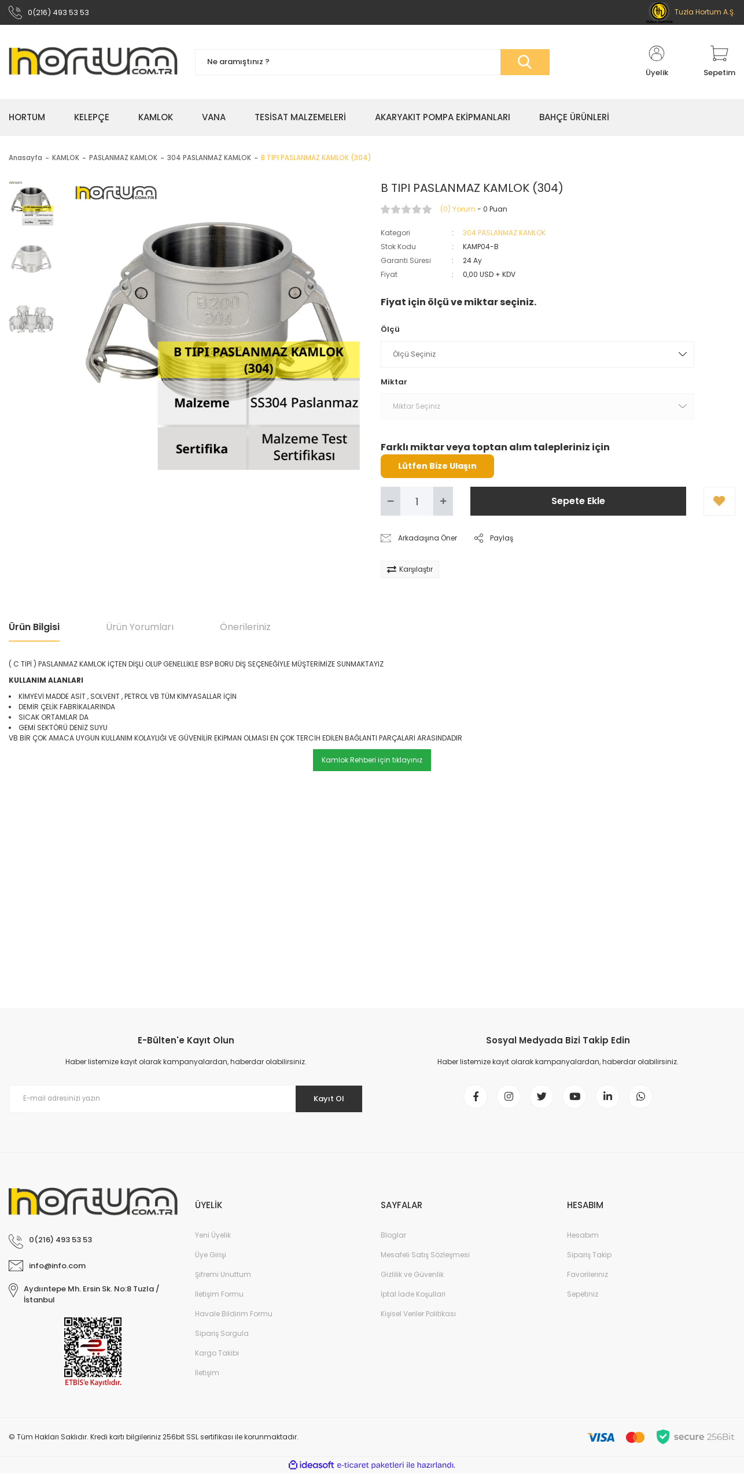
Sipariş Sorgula (222, 1341)
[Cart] (719, 64)
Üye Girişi (210, 1262)
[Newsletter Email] (186, 1101)
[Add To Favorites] (719, 504)
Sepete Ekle (578, 503)
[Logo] (93, 65)
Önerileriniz (245, 629)
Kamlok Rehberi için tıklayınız (372, 763)
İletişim (207, 1380)
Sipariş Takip (589, 1262)
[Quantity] (416, 504)
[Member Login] (656, 64)
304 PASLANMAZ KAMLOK (504, 235)
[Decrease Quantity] (390, 504)
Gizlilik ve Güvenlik (412, 1282)
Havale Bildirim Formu (233, 1321)
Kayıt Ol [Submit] (324, 1101)
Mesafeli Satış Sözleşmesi (425, 1262)
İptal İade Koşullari (413, 1301)
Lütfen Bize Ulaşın (437, 469)
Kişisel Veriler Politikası (418, 1321)
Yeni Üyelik (213, 1242)
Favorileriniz (587, 1282)
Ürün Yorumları (140, 629)
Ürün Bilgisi (34, 629)
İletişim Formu (219, 1301)
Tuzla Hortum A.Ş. (690, 13)
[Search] (372, 65)
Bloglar (393, 1242)
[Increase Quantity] (443, 504)
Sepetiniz (582, 1301)
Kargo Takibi (217, 1360)
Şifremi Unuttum (223, 1282)
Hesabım (583, 1242)
